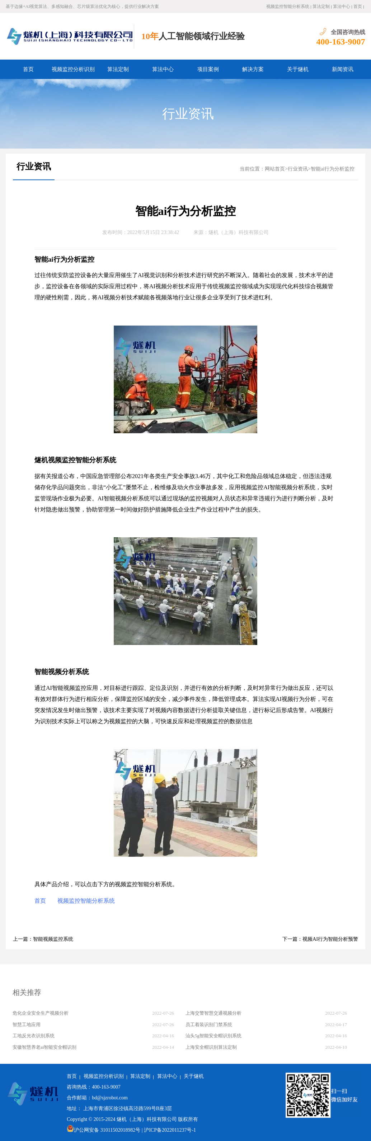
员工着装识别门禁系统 (209, 1024)
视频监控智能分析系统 (287, 6)
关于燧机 (298, 69)
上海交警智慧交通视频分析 (213, 1013)
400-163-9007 (340, 41)
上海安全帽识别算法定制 (211, 1047)
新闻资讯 (342, 69)
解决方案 (253, 69)
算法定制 (321, 6)
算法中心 (341, 6)
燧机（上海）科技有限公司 (238, 232)
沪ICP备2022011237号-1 (170, 1130)
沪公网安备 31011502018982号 (103, 1130)
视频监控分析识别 (73, 69)
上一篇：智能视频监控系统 (43, 939)
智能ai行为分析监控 (332, 169)
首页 (357, 6)
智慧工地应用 (27, 1024)
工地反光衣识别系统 (34, 1035)
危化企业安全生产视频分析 (41, 1013)
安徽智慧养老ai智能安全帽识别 (44, 1047)
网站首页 (275, 169)
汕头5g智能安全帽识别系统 (213, 1035)
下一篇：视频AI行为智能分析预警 (320, 939)
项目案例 (208, 69)
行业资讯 (188, 114)
